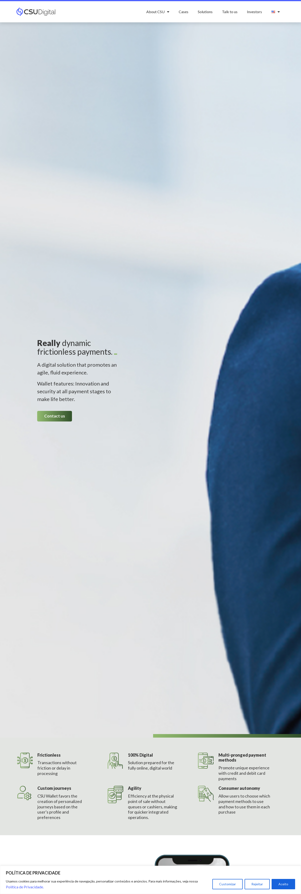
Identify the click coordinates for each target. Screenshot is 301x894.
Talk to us (230, 11)
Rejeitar (257, 884)
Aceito (283, 884)
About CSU (157, 12)
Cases (183, 11)
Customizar (227, 884)
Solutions (205, 11)
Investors (254, 11)
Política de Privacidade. (25, 887)
